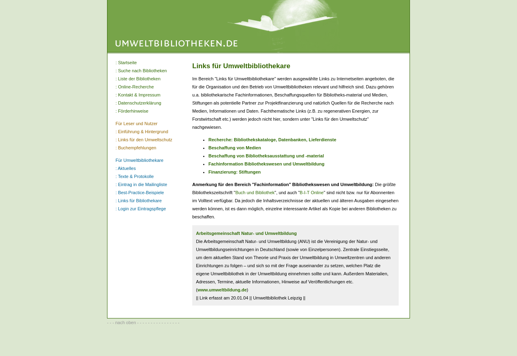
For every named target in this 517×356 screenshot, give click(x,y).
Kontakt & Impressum (139, 94)
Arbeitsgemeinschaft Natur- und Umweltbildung (246, 233)
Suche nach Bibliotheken (142, 70)
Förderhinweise (133, 111)
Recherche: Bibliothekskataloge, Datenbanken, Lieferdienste (272, 139)
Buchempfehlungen (137, 147)
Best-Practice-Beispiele (141, 192)
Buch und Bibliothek (255, 192)
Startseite (127, 62)
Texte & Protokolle (136, 176)
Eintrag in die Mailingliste (142, 184)
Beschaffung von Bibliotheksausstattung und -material (266, 155)
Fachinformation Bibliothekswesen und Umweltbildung (266, 163)
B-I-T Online (312, 192)
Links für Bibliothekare (140, 200)
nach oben (125, 322)
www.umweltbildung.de (222, 289)
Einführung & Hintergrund (143, 131)
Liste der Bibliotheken (139, 78)
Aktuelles (127, 168)
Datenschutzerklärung (139, 103)
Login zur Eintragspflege (142, 208)
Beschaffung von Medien (234, 147)
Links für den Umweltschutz (145, 139)
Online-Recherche (136, 86)
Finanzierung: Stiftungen (234, 172)
